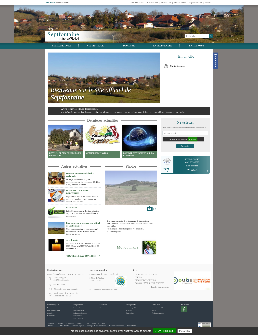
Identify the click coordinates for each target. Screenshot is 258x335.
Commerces (104, 308)
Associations (78, 318)
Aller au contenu (136, 2)
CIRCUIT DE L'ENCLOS (145, 280)
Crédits (102, 323)
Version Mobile (180, 2)
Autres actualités (74, 166)
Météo (94, 323)
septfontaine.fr (63, 2)
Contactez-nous (177, 66)
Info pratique (78, 308)
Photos (131, 166)
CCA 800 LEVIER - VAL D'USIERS (149, 283)
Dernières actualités (102, 120)
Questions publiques (159, 308)
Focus (154, 310)
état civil (50, 313)
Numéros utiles (78, 310)
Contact (208, 2)
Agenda (60, 323)
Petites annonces (158, 313)
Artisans (129, 310)
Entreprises (130, 313)
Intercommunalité (53, 310)
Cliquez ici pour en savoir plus (105, 290)
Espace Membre (195, 2)
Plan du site (64, 326)
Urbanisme (51, 316)
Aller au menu (152, 2)
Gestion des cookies (116, 326)
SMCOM (138, 277)
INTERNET (71, 207)
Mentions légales (78, 326)
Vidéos (87, 323)
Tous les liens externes (160, 287)
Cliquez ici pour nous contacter (65, 289)
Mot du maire (127, 247)
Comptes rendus (53, 308)
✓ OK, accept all (164, 330)
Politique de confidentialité (96, 326)
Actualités (70, 323)
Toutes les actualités (83, 256)
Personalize (184, 331)
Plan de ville (77, 316)
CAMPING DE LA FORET (146, 274)
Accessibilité (166, 2)
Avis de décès (72, 240)
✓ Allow (192, 139)
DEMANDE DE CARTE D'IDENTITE (77, 191)
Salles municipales (80, 313)
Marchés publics (132, 308)
